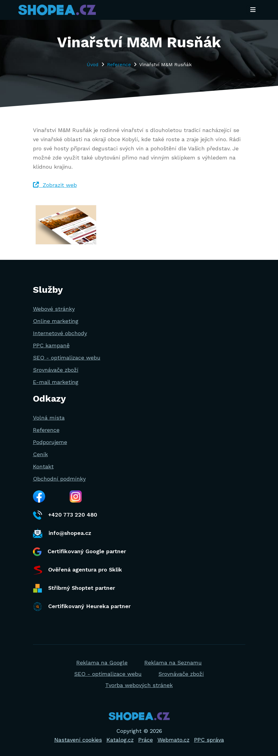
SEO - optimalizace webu (66, 357)
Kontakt (43, 466)
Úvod (93, 64)
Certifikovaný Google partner (79, 551)
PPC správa (209, 739)
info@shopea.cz (62, 533)
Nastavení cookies (78, 739)
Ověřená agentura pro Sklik (77, 570)
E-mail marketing (55, 382)
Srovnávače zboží (55, 370)
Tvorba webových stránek (139, 685)
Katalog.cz (120, 739)
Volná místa (49, 417)
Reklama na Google (102, 662)
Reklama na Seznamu (173, 662)
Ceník (40, 454)
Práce (145, 739)
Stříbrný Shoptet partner (74, 588)
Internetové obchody (60, 333)
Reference (119, 64)
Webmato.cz (173, 739)
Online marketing (55, 321)
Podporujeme (50, 442)
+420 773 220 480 (65, 515)
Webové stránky (54, 309)
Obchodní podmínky (59, 478)
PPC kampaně (51, 345)
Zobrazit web (55, 185)
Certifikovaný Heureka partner (82, 606)
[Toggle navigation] (253, 10)
